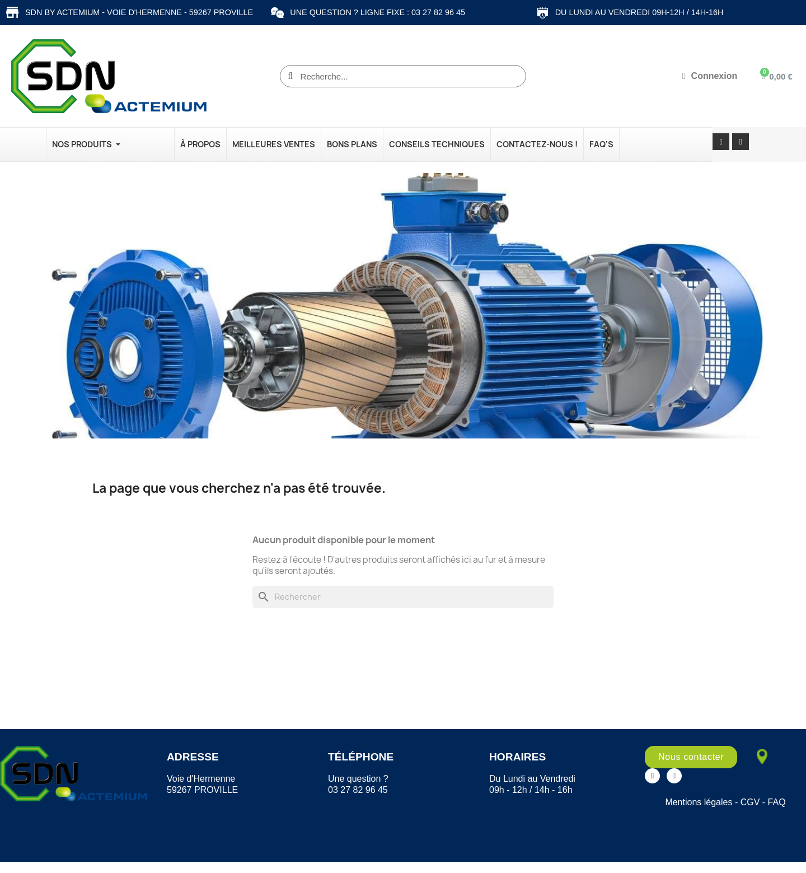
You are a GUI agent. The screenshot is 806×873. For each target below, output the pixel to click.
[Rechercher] (403, 597)
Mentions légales (698, 802)
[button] (691, 757)
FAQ (777, 802)
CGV (750, 802)
